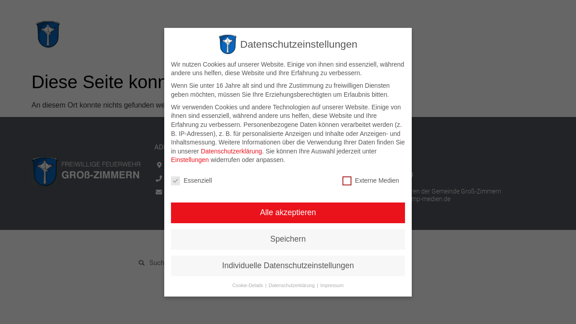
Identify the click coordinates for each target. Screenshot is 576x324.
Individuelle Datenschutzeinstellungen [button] (288, 265)
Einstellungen (190, 159)
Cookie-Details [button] (248, 285)
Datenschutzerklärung (231, 150)
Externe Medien (370, 180)
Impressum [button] (332, 285)
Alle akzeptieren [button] (288, 212)
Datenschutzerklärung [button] (292, 285)
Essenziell (191, 180)
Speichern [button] (288, 238)
